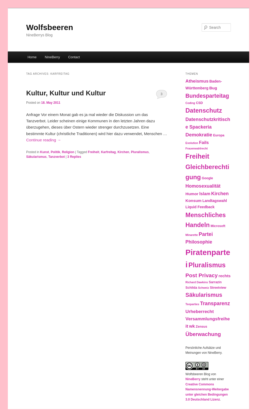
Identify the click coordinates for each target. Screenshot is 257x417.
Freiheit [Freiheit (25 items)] (197, 156)
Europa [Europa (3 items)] (218, 135)
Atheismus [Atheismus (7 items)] (196, 81)
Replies (74, 157)
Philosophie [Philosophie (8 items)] (198, 242)
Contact (74, 57)
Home (32, 57)
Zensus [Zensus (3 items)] (201, 326)
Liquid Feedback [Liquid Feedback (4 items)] (199, 207)
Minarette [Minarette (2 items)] (191, 234)
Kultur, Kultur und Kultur (66, 93)
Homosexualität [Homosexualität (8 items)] (202, 186)
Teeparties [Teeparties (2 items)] (192, 304)
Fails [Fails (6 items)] (204, 142)
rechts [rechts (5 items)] (225, 276)
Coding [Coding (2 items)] (190, 103)
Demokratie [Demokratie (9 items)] (198, 134)
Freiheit (93, 152)
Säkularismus (36, 157)
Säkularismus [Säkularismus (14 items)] (203, 295)
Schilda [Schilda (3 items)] (191, 287)
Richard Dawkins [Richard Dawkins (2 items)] (196, 282)
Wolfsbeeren (49, 27)
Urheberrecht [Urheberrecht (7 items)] (199, 311)
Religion (68, 152)
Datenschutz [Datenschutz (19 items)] (203, 110)
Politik (55, 152)
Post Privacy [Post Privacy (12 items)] (201, 275)
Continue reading (43, 140)
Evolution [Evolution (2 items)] (191, 142)
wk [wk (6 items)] (192, 326)
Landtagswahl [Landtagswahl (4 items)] (214, 201)
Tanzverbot (56, 157)
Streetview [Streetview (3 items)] (218, 287)
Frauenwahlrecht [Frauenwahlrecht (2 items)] (196, 148)
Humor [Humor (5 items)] (191, 194)
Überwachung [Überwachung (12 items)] (203, 334)
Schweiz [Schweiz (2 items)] (203, 287)
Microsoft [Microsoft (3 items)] (218, 226)
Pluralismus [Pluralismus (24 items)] (207, 265)
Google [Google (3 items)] (207, 178)
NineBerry (52, 57)
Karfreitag (108, 152)
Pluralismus (140, 152)
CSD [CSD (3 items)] (199, 103)
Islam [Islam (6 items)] (204, 193)
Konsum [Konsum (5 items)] (193, 200)
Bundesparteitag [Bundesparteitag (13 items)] (207, 96)
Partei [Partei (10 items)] (206, 234)
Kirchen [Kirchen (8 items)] (220, 193)
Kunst (44, 152)
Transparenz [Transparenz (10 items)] (215, 303)
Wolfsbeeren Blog (197, 374)
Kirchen (123, 152)
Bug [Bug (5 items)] (213, 88)
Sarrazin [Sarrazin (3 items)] (215, 282)
